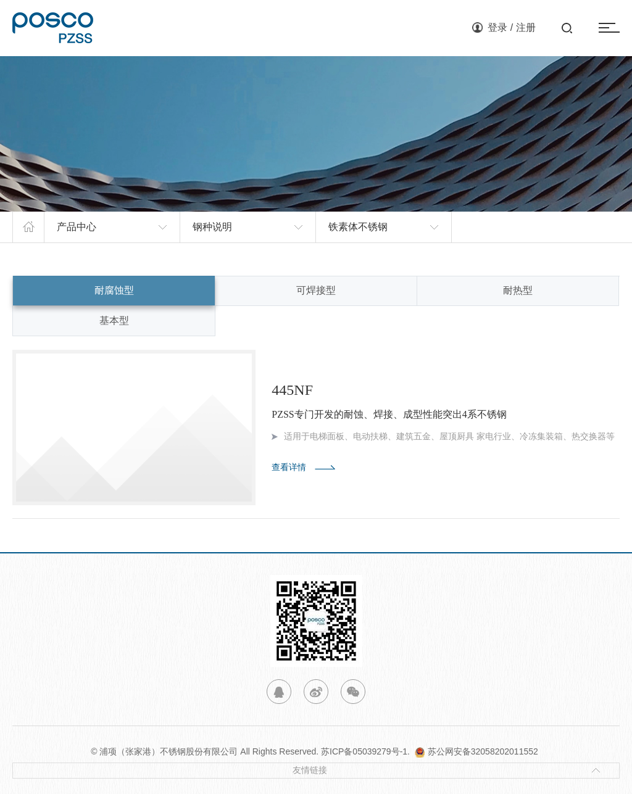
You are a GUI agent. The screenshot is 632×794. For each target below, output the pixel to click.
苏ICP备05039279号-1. (368, 751)
